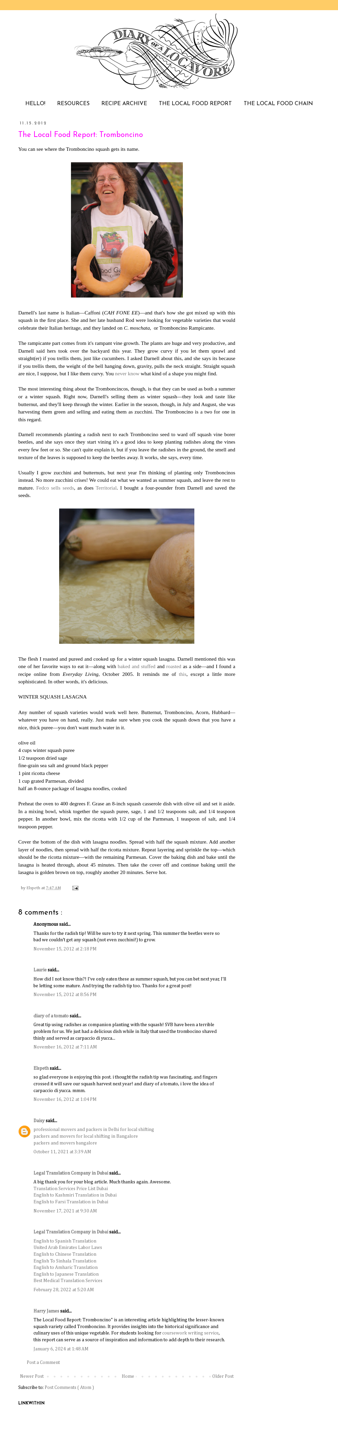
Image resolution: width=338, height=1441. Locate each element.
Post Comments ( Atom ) (69, 1387)
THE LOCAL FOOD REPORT (195, 104)
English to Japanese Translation (66, 1274)
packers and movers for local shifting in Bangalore (85, 1136)
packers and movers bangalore (65, 1143)
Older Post (223, 1376)
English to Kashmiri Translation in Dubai (75, 1195)
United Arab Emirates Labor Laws (67, 1247)
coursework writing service (190, 1333)
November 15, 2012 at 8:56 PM (65, 994)
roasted (173, 666)
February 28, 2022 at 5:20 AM (63, 1290)
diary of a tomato (51, 1016)
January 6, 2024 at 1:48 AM (61, 1349)
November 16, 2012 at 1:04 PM (65, 1099)
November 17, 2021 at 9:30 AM (65, 1211)
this (182, 674)
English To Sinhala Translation (64, 1261)
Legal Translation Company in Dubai (71, 1173)
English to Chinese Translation (64, 1254)
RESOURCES (73, 104)
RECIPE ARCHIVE (124, 104)
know (133, 373)
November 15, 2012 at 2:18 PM (65, 949)
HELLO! (35, 104)
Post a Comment (43, 1362)
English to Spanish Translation (64, 1241)
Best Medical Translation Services (67, 1280)
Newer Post (32, 1376)
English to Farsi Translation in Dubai (70, 1202)
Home (128, 1376)
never (120, 373)
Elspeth (41, 1068)
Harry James (46, 1311)
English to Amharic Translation (65, 1267)
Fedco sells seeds (55, 488)
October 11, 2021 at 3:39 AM (62, 1152)
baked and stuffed (136, 666)
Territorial (106, 488)
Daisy (39, 1120)
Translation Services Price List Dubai (70, 1188)
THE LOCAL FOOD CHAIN (278, 104)
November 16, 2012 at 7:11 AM (65, 1047)
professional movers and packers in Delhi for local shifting (93, 1129)
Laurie (40, 970)
